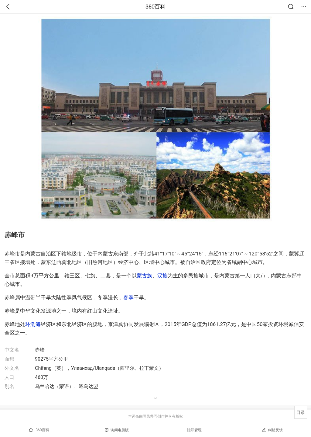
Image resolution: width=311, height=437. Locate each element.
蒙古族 (144, 275)
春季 (128, 297)
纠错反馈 (272, 430)
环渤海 (33, 324)
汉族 (162, 275)
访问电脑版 (117, 430)
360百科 (155, 7)
